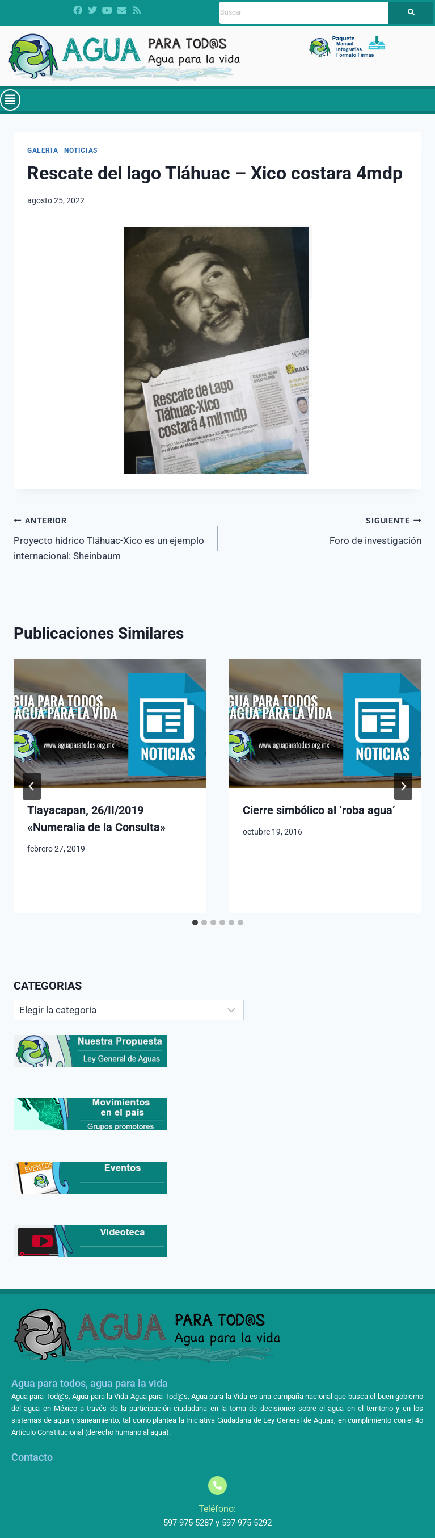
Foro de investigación (324, 529)
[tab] (195, 922)
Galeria (42, 150)
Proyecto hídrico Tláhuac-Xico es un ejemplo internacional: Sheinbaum (111, 537)
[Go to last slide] (32, 786)
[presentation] (110, 723)
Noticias (81, 150)
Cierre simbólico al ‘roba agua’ (319, 810)
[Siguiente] (403, 786)
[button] (10, 100)
